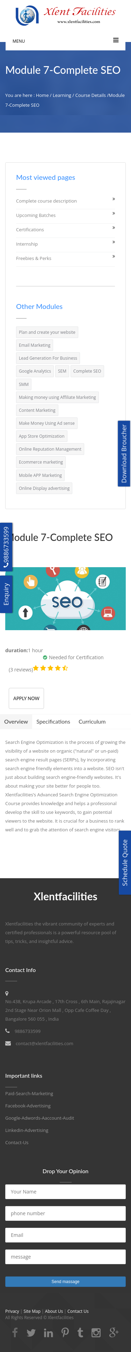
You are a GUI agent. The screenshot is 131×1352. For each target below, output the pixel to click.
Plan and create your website (47, 332)
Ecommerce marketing (41, 462)
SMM (24, 384)
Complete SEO (87, 371)
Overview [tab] (16, 721)
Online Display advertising (44, 488)
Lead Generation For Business (48, 358)
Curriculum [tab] (92, 721)
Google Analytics (35, 371)
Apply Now (26, 698)
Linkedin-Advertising (26, 1130)
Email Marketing (34, 345)
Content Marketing (37, 410)
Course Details (90, 95)
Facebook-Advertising (28, 1106)
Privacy (12, 1311)
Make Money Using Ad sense (47, 423)
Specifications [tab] (53, 721)
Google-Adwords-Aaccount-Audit (39, 1118)
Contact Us (78, 1311)
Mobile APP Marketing (40, 475)
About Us (54, 1311)
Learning (62, 95)
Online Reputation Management (50, 449)
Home (42, 95)
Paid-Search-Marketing (29, 1093)
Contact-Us (17, 1142)
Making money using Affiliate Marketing (57, 397)
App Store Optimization (42, 436)
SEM (62, 371)
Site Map (32, 1311)
